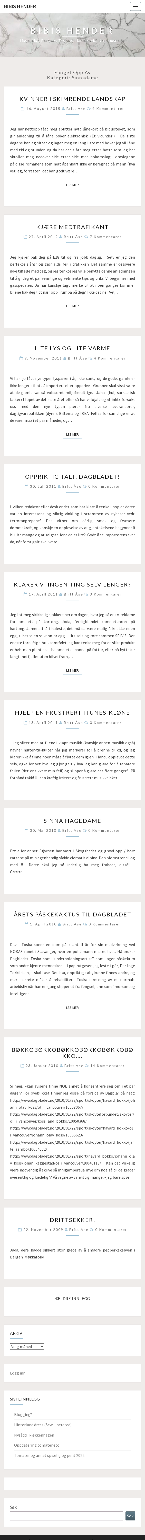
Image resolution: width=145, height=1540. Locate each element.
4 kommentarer (108, 108)
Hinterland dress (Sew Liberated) (43, 1424)
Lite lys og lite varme (72, 348)
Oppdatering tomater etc (36, 1445)
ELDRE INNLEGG (72, 1298)
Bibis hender (20, 6)
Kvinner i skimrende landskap (73, 98)
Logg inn (17, 1373)
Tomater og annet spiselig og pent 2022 (49, 1455)
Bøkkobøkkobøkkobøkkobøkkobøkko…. (72, 1052)
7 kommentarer (106, 236)
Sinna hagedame (72, 820)
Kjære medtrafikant (72, 226)
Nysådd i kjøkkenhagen (34, 1435)
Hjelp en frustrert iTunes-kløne (72, 712)
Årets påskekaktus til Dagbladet (72, 914)
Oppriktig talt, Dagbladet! (72, 476)
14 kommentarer (107, 1065)
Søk (13, 1507)
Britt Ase (72, 830)
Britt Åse (76, 108)
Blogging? (23, 1414)
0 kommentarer (104, 486)
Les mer (74, 184)
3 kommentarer (106, 594)
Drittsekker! (72, 1219)
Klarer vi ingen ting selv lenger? (72, 584)
